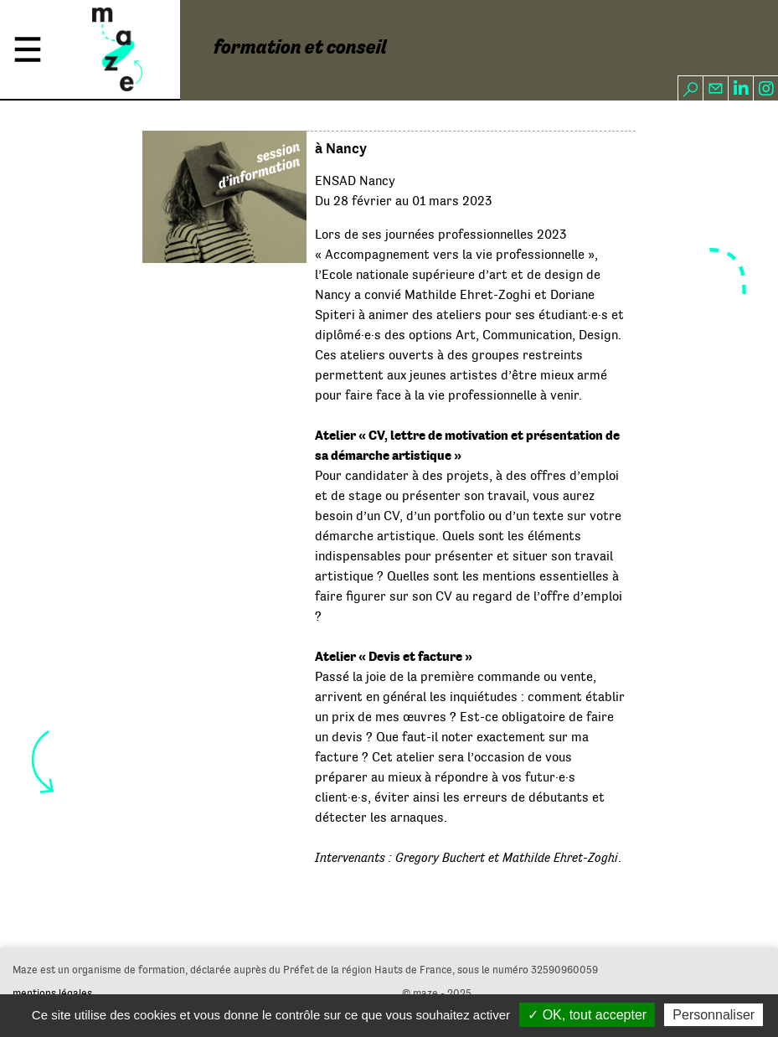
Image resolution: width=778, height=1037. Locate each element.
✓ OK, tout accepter (587, 1015)
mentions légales (52, 993)
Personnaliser (713, 1015)
